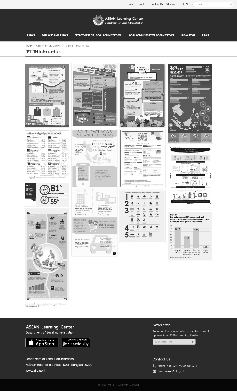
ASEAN (31, 35)
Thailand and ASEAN (55, 35)
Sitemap (170, 4)
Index (28, 45)
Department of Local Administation (98, 35)
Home (131, 4)
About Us (142, 4)
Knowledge (188, 35)
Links (205, 35)
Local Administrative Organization (151, 35)
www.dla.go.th (35, 371)
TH (180, 4)
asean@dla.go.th (175, 371)
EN (186, 4)
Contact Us (157, 4)
